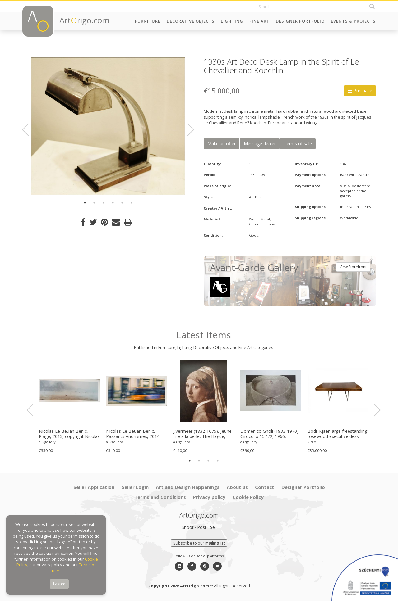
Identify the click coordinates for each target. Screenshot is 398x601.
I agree (59, 583)
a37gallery (47, 442)
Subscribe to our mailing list (199, 543)
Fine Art (259, 21)
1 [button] (85, 203)
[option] (108, 126)
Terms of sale (298, 144)
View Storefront (353, 266)
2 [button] (94, 203)
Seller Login (135, 487)
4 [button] (113, 203)
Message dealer (260, 144)
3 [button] (103, 203)
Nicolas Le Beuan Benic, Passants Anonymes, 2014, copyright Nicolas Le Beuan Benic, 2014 (133, 434)
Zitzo (312, 442)
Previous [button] (29, 130)
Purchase (360, 90)
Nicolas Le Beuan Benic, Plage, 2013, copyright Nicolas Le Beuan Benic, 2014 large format (69, 434)
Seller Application (93, 487)
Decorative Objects (191, 21)
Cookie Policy (248, 497)
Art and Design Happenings (188, 487)
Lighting (232, 21)
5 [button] (122, 203)
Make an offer (221, 144)
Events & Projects (353, 21)
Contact (264, 487)
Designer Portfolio (300, 21)
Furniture (147, 21)
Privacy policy (209, 497)
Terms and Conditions (160, 497)
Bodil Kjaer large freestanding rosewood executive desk (337, 433)
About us (237, 487)
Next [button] (187, 130)
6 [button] (131, 203)
